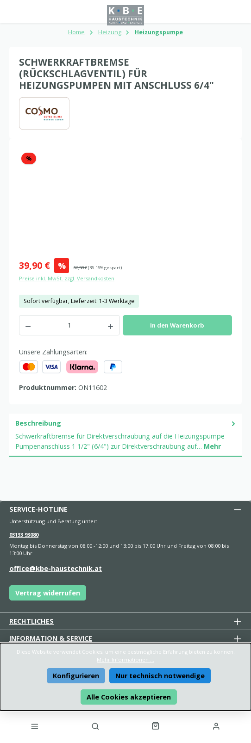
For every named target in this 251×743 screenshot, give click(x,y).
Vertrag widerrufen (47, 592)
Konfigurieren (76, 675)
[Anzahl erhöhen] (110, 325)
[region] (125, 200)
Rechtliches (31, 621)
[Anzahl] (69, 325)
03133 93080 (23, 534)
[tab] (125, 435)
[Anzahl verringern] (28, 325)
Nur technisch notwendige (160, 675)
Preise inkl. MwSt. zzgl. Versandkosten (66, 278)
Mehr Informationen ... (125, 659)
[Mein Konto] (216, 726)
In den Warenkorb (177, 325)
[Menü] (35, 726)
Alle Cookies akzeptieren (129, 697)
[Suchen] (95, 726)
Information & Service (50, 638)
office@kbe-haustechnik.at (55, 568)
